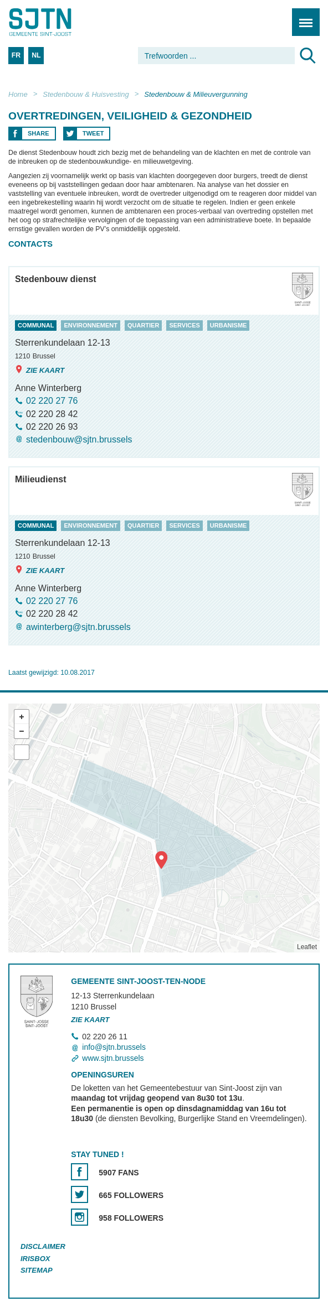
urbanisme (228, 325)
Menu (302, 16)
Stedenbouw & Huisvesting (86, 94)
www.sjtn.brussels (113, 1058)
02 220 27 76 (52, 400)
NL (36, 55)
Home (18, 94)
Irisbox (35, 1258)
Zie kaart (39, 369)
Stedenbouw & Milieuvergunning (195, 94)
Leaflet (307, 947)
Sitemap (36, 1270)
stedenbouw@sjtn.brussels (79, 439)
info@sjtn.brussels (114, 1047)
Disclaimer (42, 1246)
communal (36, 325)
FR (16, 55)
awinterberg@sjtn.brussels (78, 627)
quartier (143, 325)
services (184, 325)
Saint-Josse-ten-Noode (56, 22)
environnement (90, 325)
